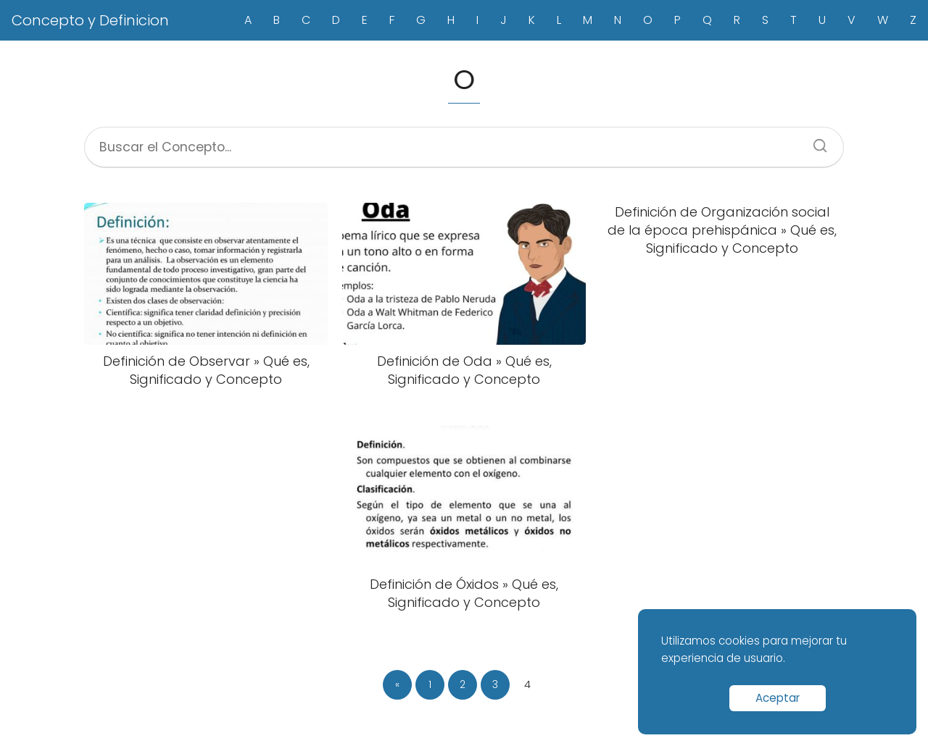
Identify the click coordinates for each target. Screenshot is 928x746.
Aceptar (777, 697)
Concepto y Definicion (90, 20)
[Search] (814, 141)
